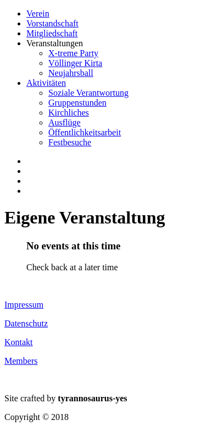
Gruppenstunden (77, 102)
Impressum (23, 304)
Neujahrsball (70, 73)
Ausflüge (64, 122)
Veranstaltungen (54, 43)
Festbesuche (69, 142)
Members (20, 360)
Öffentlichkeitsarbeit (84, 132)
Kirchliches (68, 112)
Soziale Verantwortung (88, 92)
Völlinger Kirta (75, 63)
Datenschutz (26, 323)
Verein (37, 13)
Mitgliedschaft (51, 33)
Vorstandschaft (52, 23)
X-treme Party (73, 53)
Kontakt (18, 342)
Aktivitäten (46, 83)
